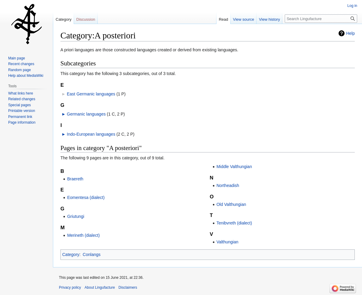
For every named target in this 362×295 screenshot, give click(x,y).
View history (269, 19)
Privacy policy (70, 287)
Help (350, 33)
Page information (21, 122)
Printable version (21, 111)
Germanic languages (86, 114)
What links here (20, 93)
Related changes (21, 99)
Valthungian (227, 241)
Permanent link (20, 117)
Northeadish (227, 185)
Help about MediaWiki (25, 76)
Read (223, 19)
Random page (19, 70)
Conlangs (91, 254)
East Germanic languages (91, 94)
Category (70, 254)
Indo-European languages (91, 134)
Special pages (19, 105)
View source (243, 19)
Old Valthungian (231, 204)
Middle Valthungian (234, 166)
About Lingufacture (99, 287)
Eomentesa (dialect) (86, 197)
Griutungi (75, 216)
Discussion (85, 19)
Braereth (75, 178)
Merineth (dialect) (83, 235)
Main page (16, 58)
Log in (352, 6)
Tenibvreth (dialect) (234, 223)
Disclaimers (127, 287)
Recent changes (21, 64)
